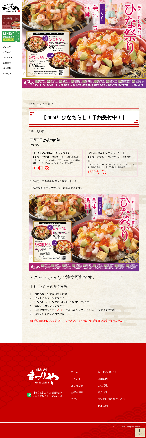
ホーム (74, 372)
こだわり (7, 47)
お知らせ (7, 52)
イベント (76, 378)
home (32, 103)
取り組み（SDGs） (108, 372)
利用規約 (103, 405)
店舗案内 (7, 63)
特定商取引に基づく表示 (111, 399)
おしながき (8, 57)
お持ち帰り (77, 392)
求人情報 (7, 68)
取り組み (7, 74)
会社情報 (103, 385)
